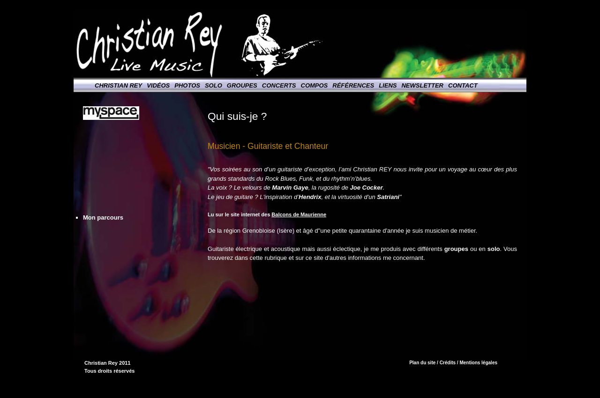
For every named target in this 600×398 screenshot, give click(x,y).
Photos (187, 85)
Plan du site (422, 362)
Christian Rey (118, 85)
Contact (463, 85)
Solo (213, 85)
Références (353, 85)
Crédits (448, 362)
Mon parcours (103, 217)
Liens (388, 85)
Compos (314, 85)
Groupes (242, 85)
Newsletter (422, 85)
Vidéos (158, 85)
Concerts (279, 85)
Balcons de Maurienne (298, 214)
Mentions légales (478, 362)
